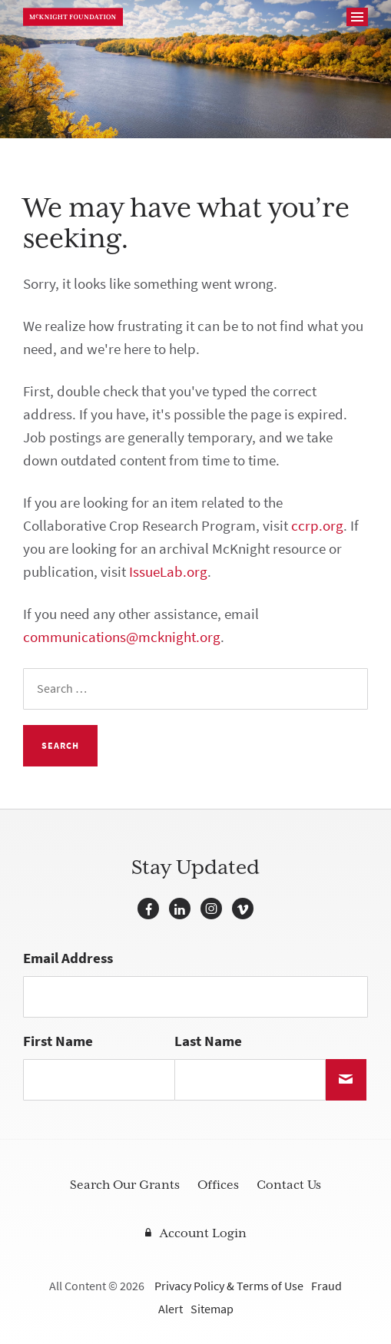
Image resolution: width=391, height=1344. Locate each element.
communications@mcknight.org (121, 637)
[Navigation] (357, 17)
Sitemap (212, 1309)
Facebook (148, 908)
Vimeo (242, 908)
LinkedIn (180, 908)
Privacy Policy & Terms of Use (228, 1286)
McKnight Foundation (73, 17)
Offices (218, 1185)
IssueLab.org (168, 571)
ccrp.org (317, 525)
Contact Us (289, 1185)
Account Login (203, 1233)
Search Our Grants (125, 1185)
